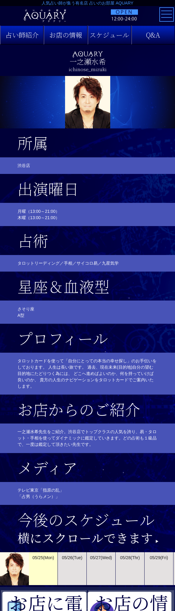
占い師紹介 (22, 34)
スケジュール (109, 34)
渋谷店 (23, 165)
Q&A (153, 34)
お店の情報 (65, 34)
